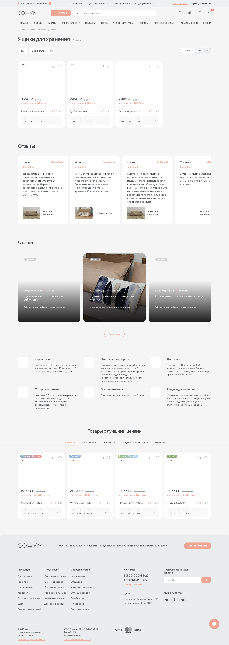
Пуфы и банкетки (188, 23)
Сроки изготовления (29, 598)
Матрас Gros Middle (80, 503)
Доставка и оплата (98, 3)
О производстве (80, 609)
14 (157, 503)
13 (60, 503)
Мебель (160, 442)
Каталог (61, 13)
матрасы (23, 23)
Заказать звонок (180, 3)
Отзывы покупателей (29, 609)
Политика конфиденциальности (31, 639)
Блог (20, 603)
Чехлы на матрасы (123, 23)
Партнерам (89, 442)
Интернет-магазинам (82, 587)
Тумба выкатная (78, 111)
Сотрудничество (122, 3)
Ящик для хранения (129, 111)
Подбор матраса (144, 3)
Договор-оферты (54, 603)
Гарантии (23, 581)
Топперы (143, 23)
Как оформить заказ (55, 592)
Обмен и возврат (53, 581)
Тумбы (104, 23)
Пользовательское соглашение (77, 639)
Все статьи (114, 334)
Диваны (52, 23)
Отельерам (77, 581)
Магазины (42, 3)
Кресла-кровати (71, 23)
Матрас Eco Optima (31, 503)
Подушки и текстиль (135, 442)
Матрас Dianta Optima (130, 503)
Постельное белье (164, 23)
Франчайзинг (78, 576)
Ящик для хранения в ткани (32, 111)
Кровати (37, 23)
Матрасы (69, 442)
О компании (76, 3)
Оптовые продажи (81, 592)
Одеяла (207, 23)
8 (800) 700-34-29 (201, 3)
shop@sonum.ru (133, 584)
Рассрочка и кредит (55, 576)
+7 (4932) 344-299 (135, 579)
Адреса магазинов (197, 545)
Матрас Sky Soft (176, 503)
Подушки (90, 23)
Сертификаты (25, 576)
